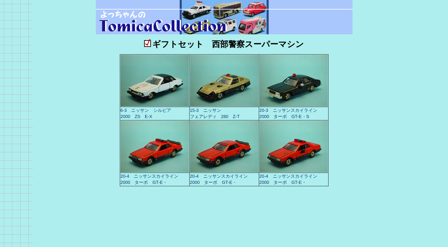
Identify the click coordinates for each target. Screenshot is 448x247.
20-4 (127, 176)
